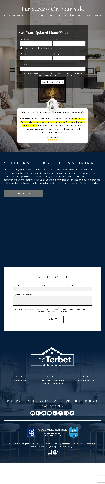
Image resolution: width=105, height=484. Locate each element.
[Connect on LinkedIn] (49, 413)
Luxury (43, 401)
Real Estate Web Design (41, 447)
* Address (24, 39)
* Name (23, 65)
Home (9, 401)
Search (18, 401)
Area (53, 401)
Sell (34, 401)
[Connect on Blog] (71, 413)
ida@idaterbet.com (85, 380)
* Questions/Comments (24, 295)
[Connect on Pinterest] (55, 413)
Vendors (78, 401)
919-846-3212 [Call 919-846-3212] (20, 380)
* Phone (57, 54)
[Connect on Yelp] (60, 413)
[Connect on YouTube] (43, 413)
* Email (23, 54)
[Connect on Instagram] (66, 413)
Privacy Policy (78, 444)
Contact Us (23, 193)
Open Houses (92, 401)
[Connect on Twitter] (32, 413)
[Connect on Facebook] (38, 413)
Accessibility (91, 444)
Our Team (64, 401)
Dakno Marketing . (65, 447)
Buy (27, 401)
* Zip (55, 39)
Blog (44, 406)
